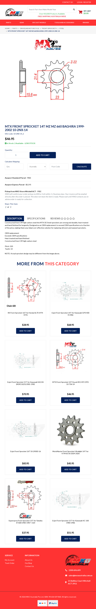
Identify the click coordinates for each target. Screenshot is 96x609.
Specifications (36, 218)
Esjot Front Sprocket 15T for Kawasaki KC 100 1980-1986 (70, 522)
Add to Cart (43, 155)
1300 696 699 (75, 570)
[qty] (14, 166)
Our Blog (28, 563)
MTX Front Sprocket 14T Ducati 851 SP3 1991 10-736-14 (70, 383)
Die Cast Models (39, 22)
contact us (67, 2)
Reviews (62, 218)
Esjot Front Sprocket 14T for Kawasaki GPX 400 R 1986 (70, 314)
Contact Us (29, 566)
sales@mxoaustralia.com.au (80, 575)
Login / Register (84, 2)
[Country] (36, 166)
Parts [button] (8, 22)
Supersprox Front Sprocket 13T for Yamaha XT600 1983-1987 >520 (25, 522)
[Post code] (59, 166)
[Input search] (49, 9)
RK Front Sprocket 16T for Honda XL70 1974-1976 (25, 314)
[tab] (14, 218)
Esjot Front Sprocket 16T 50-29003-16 (25, 451)
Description (14, 218)
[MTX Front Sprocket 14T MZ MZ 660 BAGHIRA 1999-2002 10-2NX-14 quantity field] (17, 155)
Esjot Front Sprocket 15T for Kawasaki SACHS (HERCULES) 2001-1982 (25, 383)
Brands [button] (86, 22)
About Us (28, 560)
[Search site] (74, 9)
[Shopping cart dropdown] (84, 12)
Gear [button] (22, 22)
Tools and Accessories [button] (64, 22)
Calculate (82, 166)
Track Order (9, 563)
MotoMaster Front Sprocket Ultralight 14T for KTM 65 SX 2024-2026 (70, 452)
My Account (9, 560)
